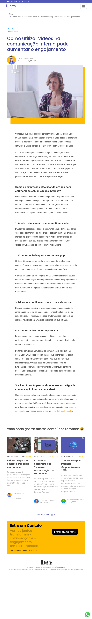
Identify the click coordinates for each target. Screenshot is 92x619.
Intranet (10, 29)
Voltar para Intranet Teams (18, 1)
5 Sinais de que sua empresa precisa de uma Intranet (18, 464)
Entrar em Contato (65, 531)
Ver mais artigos (46, 514)
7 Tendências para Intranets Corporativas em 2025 (71, 465)
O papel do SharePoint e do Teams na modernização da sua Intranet (44, 467)
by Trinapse (61, 567)
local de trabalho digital (62, 411)
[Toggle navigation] (83, 6)
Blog (11, 14)
